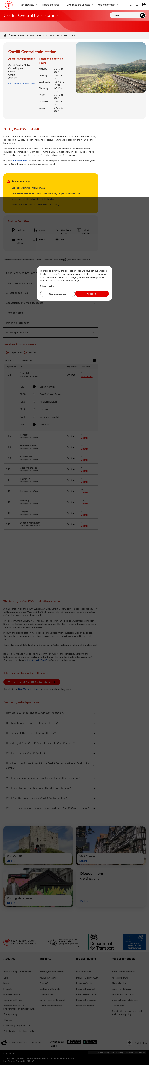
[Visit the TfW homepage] (9, 5)
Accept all (92, 294)
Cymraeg (133, 5)
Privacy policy (47, 286)
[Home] (5, 35)
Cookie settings (56, 294)
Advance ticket (20, 160)
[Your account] (144, 5)
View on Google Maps (24, 83)
